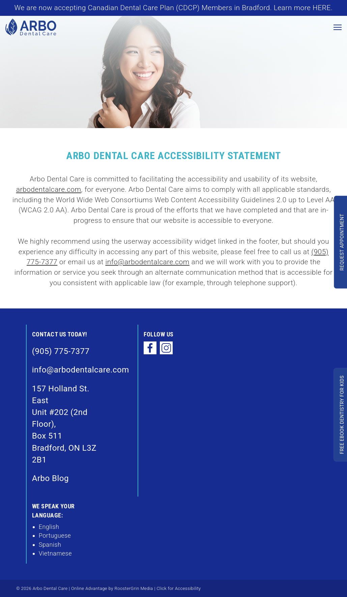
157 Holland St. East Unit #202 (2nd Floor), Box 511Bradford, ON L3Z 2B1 (64, 424)
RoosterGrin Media (134, 588)
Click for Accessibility (178, 588)
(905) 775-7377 (61, 351)
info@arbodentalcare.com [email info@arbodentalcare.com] (147, 262)
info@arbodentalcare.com (67, 370)
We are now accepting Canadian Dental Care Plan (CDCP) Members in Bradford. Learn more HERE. (174, 8)
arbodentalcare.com (48, 189)
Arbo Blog (50, 478)
